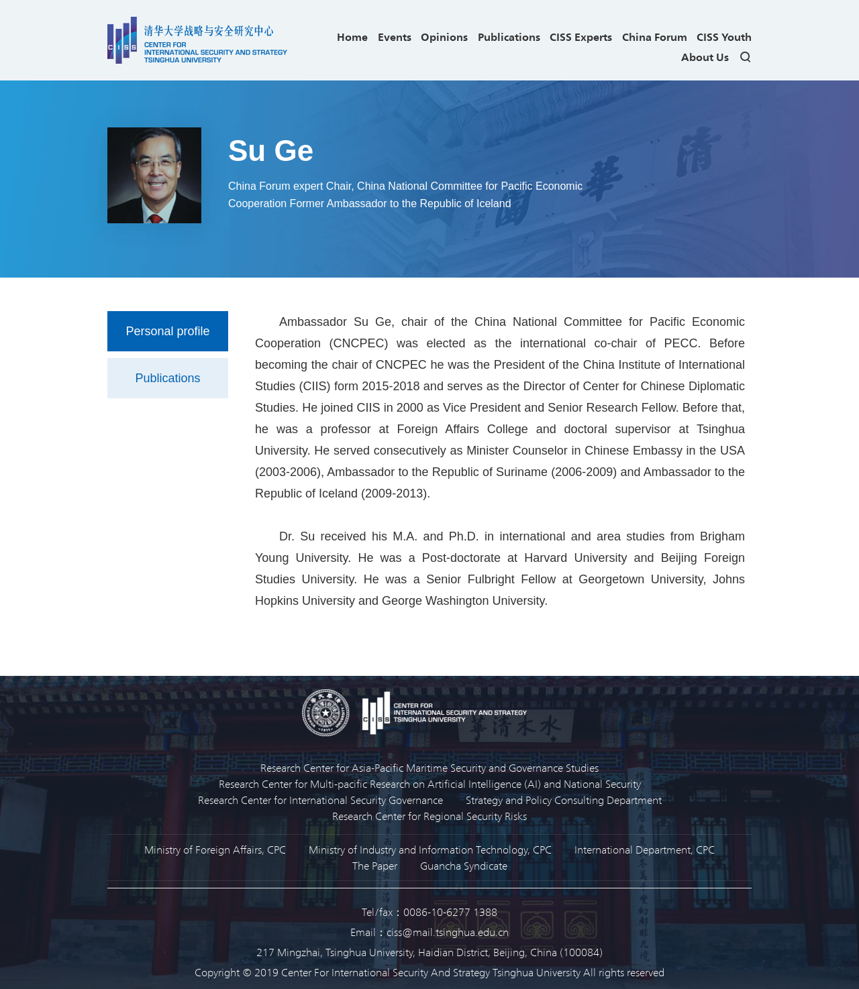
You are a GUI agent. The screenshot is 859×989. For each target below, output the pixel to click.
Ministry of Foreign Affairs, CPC (215, 849)
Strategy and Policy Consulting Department (564, 800)
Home (352, 37)
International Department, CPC (644, 849)
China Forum (654, 37)
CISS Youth (724, 37)
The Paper (374, 865)
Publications (509, 37)
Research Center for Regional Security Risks (429, 816)
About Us (705, 57)
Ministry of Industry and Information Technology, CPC (430, 849)
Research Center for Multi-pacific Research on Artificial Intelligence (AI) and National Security (430, 783)
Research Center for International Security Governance (320, 800)
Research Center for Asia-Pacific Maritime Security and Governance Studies (429, 767)
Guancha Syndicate (463, 865)
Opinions (444, 37)
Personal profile (167, 331)
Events (394, 37)
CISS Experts (581, 37)
